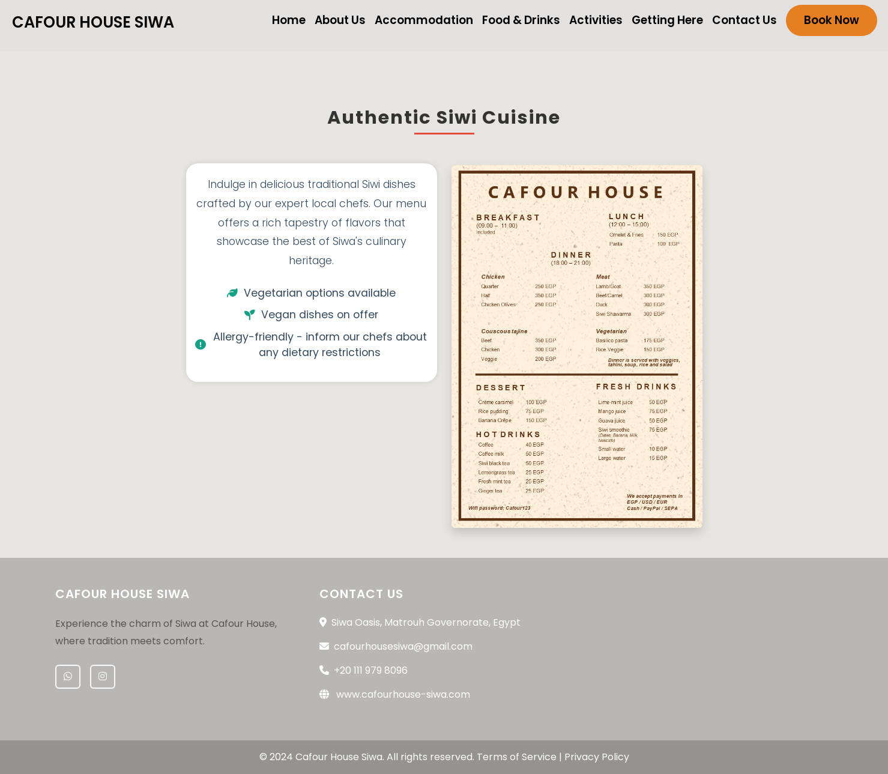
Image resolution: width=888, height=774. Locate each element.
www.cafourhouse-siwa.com (403, 694)
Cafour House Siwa (93, 22)
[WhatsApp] (67, 677)
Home (289, 20)
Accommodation (424, 20)
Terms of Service (517, 757)
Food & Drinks (521, 20)
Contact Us (744, 20)
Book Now (831, 20)
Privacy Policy (596, 757)
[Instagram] (102, 677)
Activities (596, 20)
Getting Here (667, 20)
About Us (340, 20)
